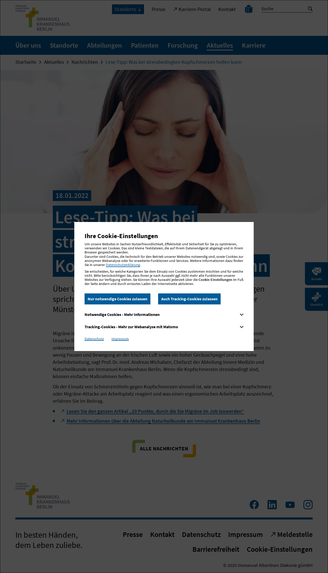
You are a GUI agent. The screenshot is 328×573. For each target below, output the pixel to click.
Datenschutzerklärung (123, 264)
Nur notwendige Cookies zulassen (117, 298)
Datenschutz (94, 339)
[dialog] (164, 286)
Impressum (120, 339)
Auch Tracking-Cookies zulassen (189, 298)
